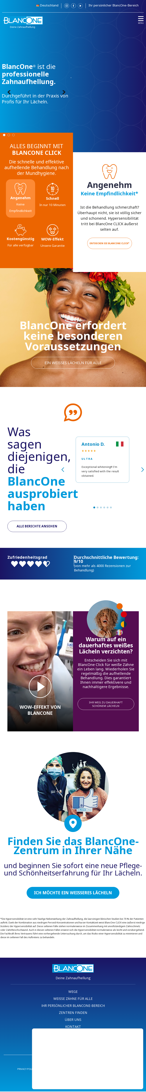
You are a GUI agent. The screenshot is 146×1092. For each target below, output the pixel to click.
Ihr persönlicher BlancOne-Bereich (114, 5)
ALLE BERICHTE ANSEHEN (37, 526)
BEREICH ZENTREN (73, 1034)
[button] (94, 507)
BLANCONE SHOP (73, 1048)
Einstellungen (117, 1081)
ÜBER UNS (73, 1020)
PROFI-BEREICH (73, 1041)
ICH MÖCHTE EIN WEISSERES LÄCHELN (73, 893)
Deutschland (49, 5)
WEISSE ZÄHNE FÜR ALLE (73, 999)
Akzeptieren (117, 1066)
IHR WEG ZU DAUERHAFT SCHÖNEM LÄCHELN (106, 704)
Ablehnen (117, 1073)
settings (75, 1078)
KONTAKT (73, 1027)
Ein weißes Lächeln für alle (73, 362)
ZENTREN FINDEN (73, 1013)
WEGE (73, 992)
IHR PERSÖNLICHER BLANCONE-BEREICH (73, 1006)
